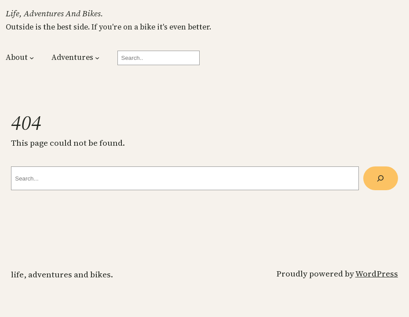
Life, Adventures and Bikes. (54, 13)
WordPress (376, 273)
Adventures (72, 57)
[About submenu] (31, 57)
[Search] (380, 178)
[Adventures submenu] (97, 57)
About (17, 57)
